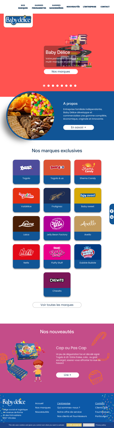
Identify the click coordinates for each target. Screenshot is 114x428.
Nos (23, 7)
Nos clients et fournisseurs (72, 416)
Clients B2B (101, 407)
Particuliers (101, 416)
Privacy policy (101, 425)
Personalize (88, 425)
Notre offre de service (69, 411)
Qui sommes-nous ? (68, 407)
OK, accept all (74, 425)
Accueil (39, 403)
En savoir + (78, 127)
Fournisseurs (102, 411)
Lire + (67, 375)
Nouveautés (42, 411)
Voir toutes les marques (57, 305)
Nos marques (61, 71)
